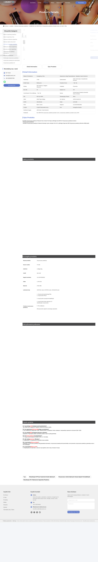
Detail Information (32, 66)
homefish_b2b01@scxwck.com (39, 548)
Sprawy (5, 546)
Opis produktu (52, 66)
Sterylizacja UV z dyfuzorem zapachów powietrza (36, 519)
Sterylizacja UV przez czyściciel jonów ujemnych (42, 516)
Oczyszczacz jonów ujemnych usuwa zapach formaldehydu (74, 516)
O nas (39, 2)
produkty (46, 2)
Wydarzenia (59, 2)
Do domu (32, 2)
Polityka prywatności (7, 560)
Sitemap (14, 560)
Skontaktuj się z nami (68, 2)
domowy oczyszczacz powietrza (21, 26)
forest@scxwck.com (10, 75)
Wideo (52, 2)
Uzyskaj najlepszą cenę (70, 57)
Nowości (5, 544)
